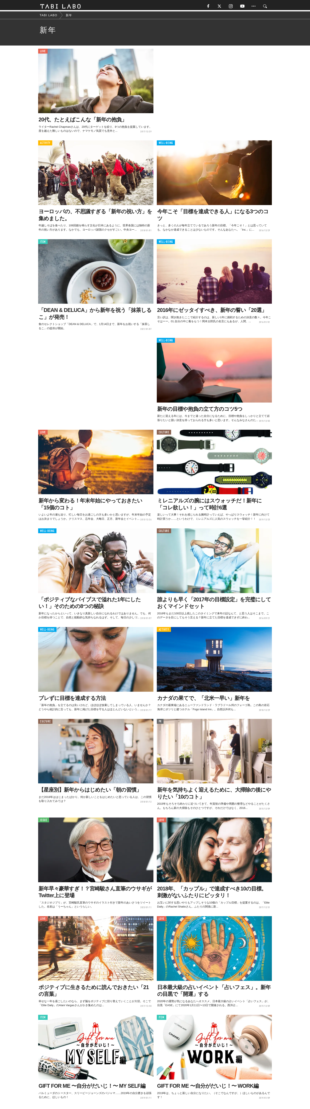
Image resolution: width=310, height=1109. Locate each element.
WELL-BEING (166, 144)
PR (160, 722)
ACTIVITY (45, 144)
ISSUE (43, 821)
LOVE (43, 52)
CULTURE (164, 433)
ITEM (43, 243)
